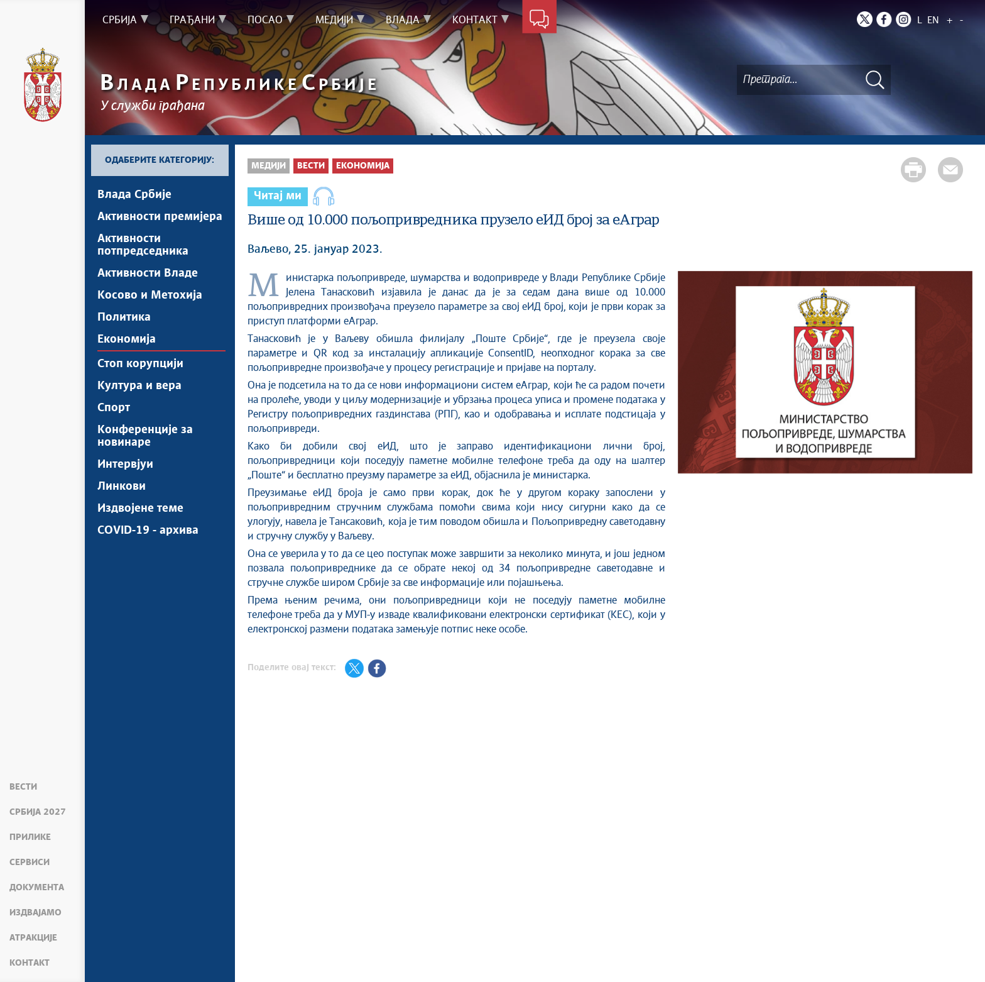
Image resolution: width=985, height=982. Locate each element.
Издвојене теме (140, 508)
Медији (268, 166)
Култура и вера (139, 386)
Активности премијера (159, 217)
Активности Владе (147, 273)
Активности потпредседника (142, 245)
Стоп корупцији (140, 364)
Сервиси (29, 862)
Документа (36, 887)
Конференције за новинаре (145, 436)
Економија (126, 339)
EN (933, 20)
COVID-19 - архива (148, 530)
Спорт (113, 408)
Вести (23, 787)
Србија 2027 (37, 812)
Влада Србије (134, 195)
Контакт (29, 963)
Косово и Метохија (149, 295)
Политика (124, 317)
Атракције (33, 938)
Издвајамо (35, 912)
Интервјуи (125, 464)
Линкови (121, 486)
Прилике (30, 837)
